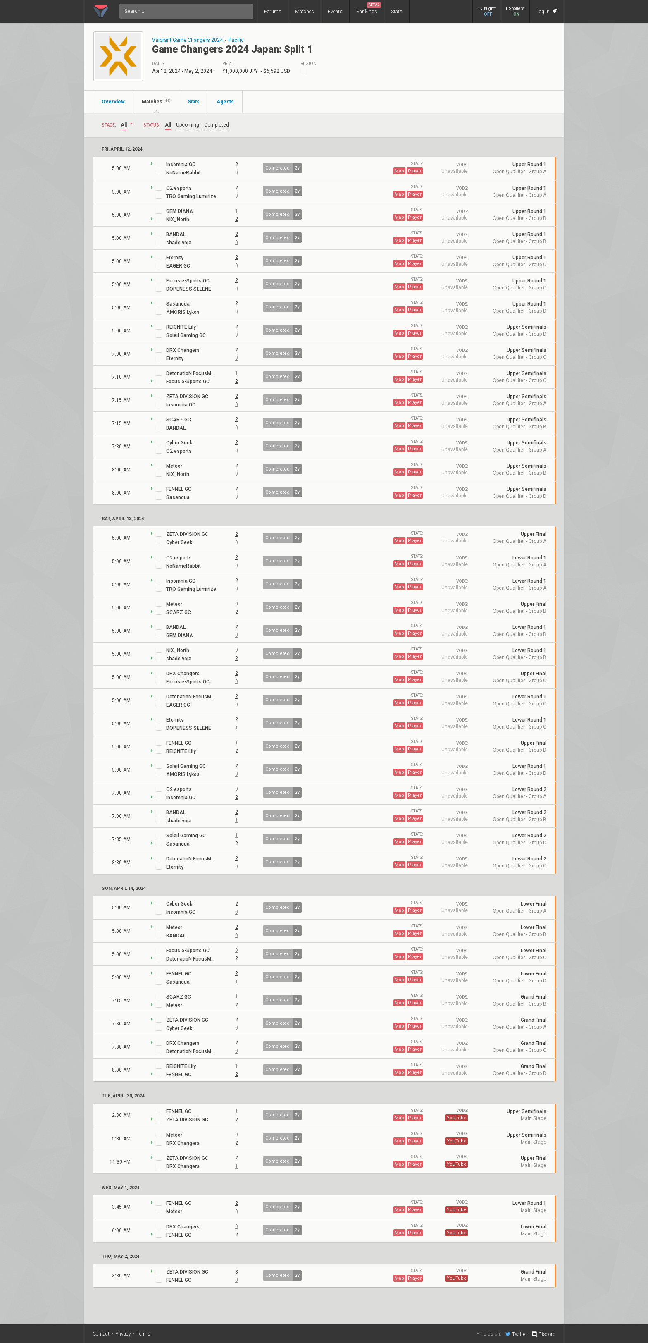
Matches (304, 11)
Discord (543, 1334)
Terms (143, 1333)
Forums (272, 11)
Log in (546, 11)
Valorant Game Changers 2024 (187, 40)
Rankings (368, 8)
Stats (397, 11)
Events (335, 11)
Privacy (123, 1333)
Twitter (516, 1334)
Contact (101, 1333)
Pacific (236, 40)
